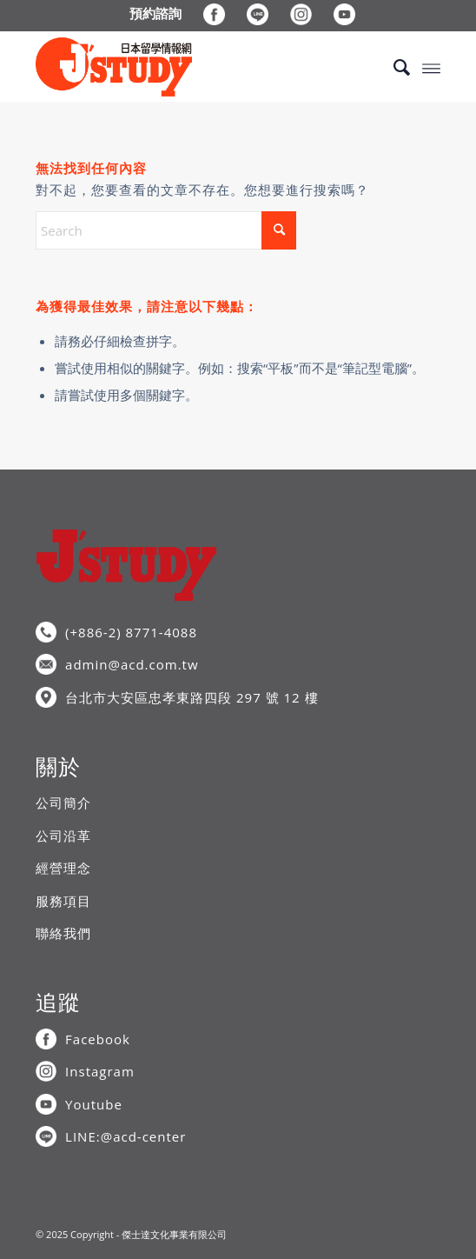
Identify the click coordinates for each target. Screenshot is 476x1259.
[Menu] (431, 67)
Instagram (100, 1071)
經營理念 (63, 867)
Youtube (93, 1104)
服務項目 (63, 900)
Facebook (97, 1039)
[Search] (393, 67)
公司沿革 (63, 835)
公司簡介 (63, 802)
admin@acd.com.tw (131, 664)
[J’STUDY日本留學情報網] (198, 67)
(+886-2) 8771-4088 (131, 632)
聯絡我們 (63, 933)
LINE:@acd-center (125, 1136)
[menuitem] (156, 13)
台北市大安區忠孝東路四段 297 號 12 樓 (191, 697)
